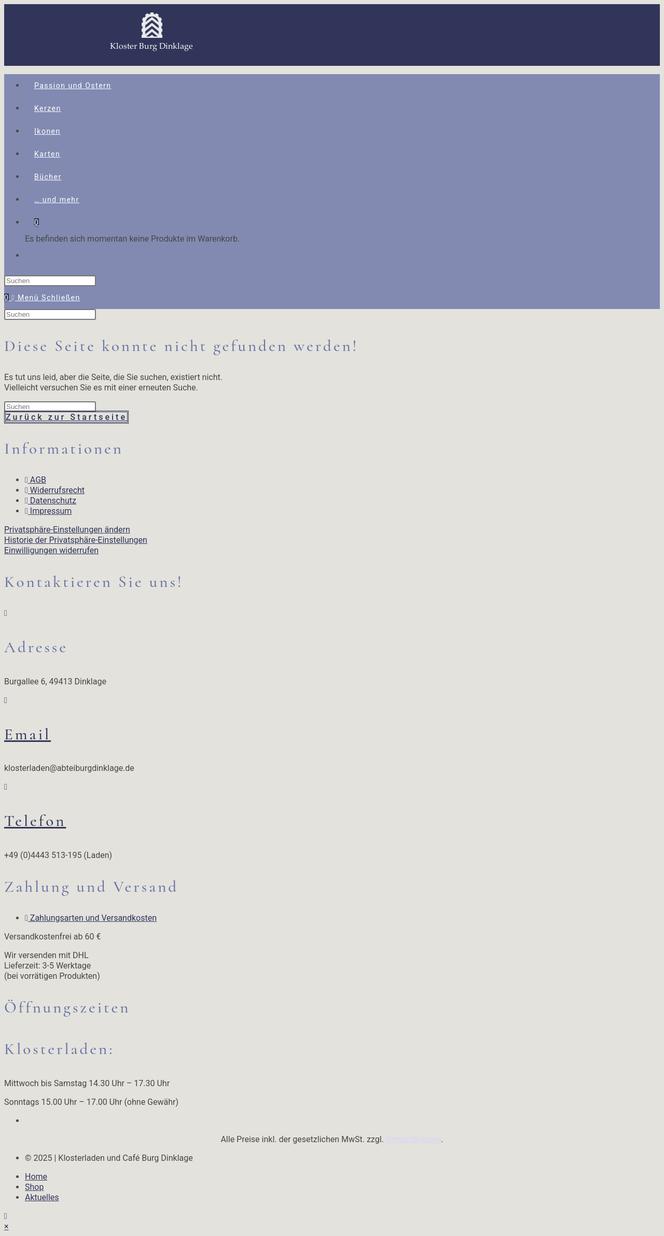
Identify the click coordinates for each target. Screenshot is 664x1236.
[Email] (5, 700)
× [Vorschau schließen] (6, 1226)
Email (27, 734)
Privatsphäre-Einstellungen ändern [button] (67, 530)
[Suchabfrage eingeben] (50, 280)
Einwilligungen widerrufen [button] (51, 550)
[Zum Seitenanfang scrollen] (5, 1216)
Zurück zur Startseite (66, 417)
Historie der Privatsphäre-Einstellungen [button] (75, 540)
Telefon (35, 821)
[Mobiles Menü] (45, 297)
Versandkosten (413, 1139)
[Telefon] (5, 787)
